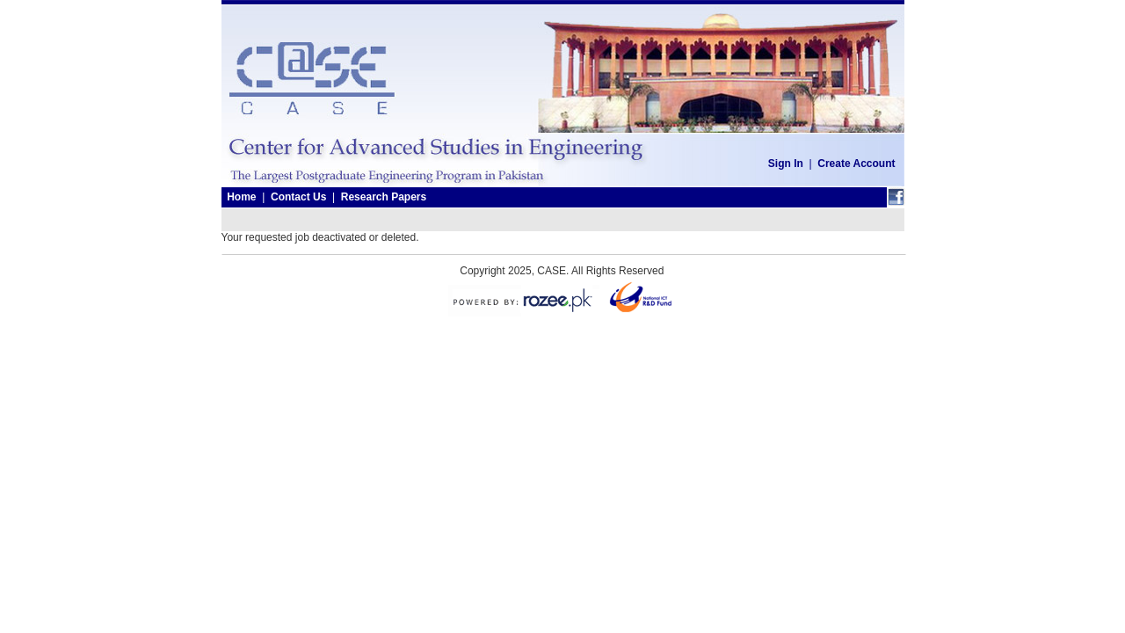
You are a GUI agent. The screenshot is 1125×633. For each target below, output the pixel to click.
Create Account (856, 163)
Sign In (785, 163)
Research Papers (383, 197)
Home (241, 197)
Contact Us (298, 197)
